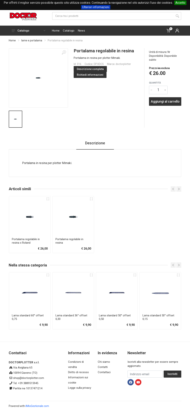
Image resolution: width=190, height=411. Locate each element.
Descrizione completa (90, 69)
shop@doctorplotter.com (28, 378)
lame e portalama (31, 40)
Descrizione (95, 143)
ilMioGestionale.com (37, 406)
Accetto (180, 2)
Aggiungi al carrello (165, 101)
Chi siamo (104, 361)
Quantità (155, 82)
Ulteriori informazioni (95, 7)
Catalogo (28, 30)
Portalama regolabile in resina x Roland (26, 241)
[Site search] (112, 16)
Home (12, 40)
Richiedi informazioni (90, 74)
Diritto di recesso (78, 372)
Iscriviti (172, 374)
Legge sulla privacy (79, 387)
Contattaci (104, 372)
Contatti (103, 367)
